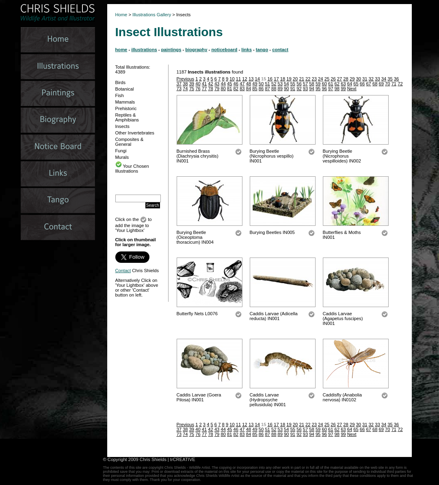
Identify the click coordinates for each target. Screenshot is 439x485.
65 (355, 83)
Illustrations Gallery (151, 14)
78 (210, 88)
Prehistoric (126, 108)
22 (307, 78)
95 (318, 88)
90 (286, 88)
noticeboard (224, 49)
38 (185, 83)
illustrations (144, 49)
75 (191, 88)
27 (339, 78)
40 (197, 83)
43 (216, 83)
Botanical (124, 89)
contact (280, 49)
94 (311, 88)
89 (280, 88)
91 (292, 88)
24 (320, 78)
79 (216, 88)
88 (273, 88)
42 (210, 83)
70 (387, 83)
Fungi (121, 150)
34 (383, 78)
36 (396, 78)
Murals (122, 157)
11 (238, 78)
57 (305, 83)
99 (343, 88)
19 (288, 78)
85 (254, 88)
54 (286, 83)
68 (374, 83)
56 (298, 83)
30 (358, 78)
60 (324, 83)
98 (337, 88)
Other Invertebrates (134, 132)
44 (223, 83)
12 (244, 78)
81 (229, 88)
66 (362, 83)
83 (242, 88)
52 (273, 83)
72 (400, 83)
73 (179, 88)
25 (326, 78)
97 (330, 88)
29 (352, 78)
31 (364, 78)
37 (179, 83)
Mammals (125, 102)
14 (257, 78)
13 (251, 78)
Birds (120, 82)
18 (282, 78)
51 (267, 83)
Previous (186, 78)
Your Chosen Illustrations (132, 168)
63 (343, 83)
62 (337, 83)
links (246, 49)
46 (236, 83)
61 (330, 83)
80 (223, 88)
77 (204, 88)
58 (311, 83)
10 (231, 78)
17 (276, 78)
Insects (122, 126)
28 (345, 78)
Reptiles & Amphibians (127, 117)
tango (262, 49)
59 (318, 83)
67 (368, 83)
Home (121, 14)
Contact (123, 270)
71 (393, 83)
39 (191, 83)
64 (349, 83)
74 (185, 88)
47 (242, 83)
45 (229, 83)
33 (377, 78)
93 (305, 88)
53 (280, 83)
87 (267, 88)
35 (389, 78)
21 (301, 78)
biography (196, 49)
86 (261, 88)
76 (197, 88)
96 (324, 88)
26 (333, 78)
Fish (119, 95)
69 (381, 83)
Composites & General (129, 142)
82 (236, 88)
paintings (171, 49)
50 (261, 83)
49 (254, 83)
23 (314, 78)
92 (298, 88)
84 (248, 88)
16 (270, 78)
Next (352, 88)
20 (295, 78)
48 (248, 83)
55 (292, 83)
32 (371, 78)
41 (204, 83)
